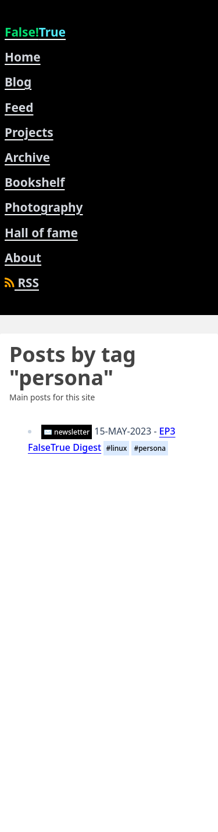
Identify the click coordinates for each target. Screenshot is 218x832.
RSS (22, 282)
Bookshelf (35, 182)
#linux (116, 448)
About (23, 257)
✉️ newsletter (67, 432)
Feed (19, 107)
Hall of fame (41, 233)
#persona (150, 448)
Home (23, 57)
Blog (18, 82)
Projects (29, 132)
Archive (27, 157)
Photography (44, 207)
